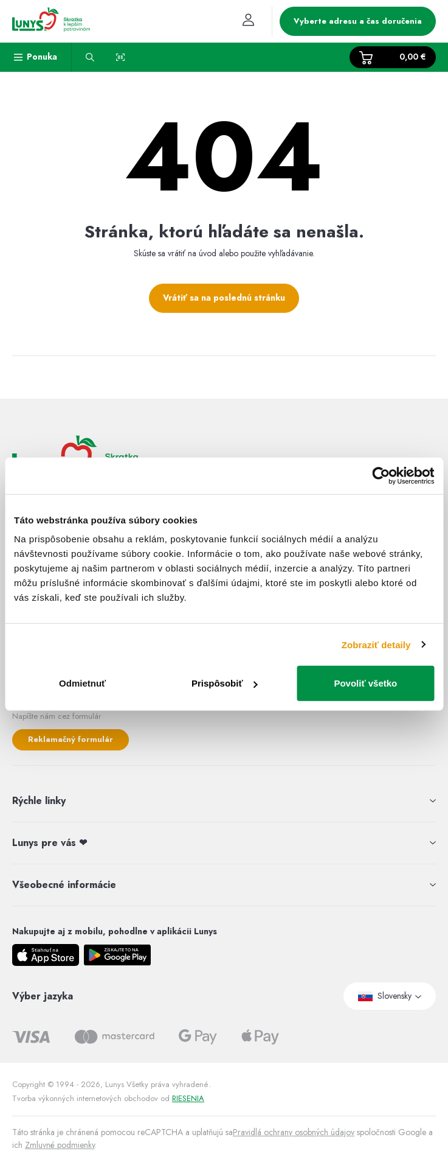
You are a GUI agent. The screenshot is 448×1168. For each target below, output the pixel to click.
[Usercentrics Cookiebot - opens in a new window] (381, 475)
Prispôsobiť (224, 683)
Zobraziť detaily (376, 644)
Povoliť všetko (365, 683)
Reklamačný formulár (70, 739)
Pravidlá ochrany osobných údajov (293, 1132)
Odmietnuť (82, 683)
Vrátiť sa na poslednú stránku (224, 298)
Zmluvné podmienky (60, 1145)
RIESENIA (188, 1098)
